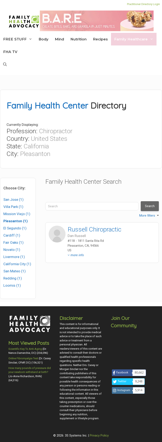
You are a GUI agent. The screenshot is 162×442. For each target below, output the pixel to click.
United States (49, 138)
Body (43, 39)
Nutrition (78, 39)
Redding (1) (12, 278)
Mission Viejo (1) (16, 214)
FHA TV (10, 52)
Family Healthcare (135, 39)
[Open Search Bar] (5, 64)
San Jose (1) (13, 199)
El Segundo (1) (15, 228)
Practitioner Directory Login (143, 4)
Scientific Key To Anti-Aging (25, 348)
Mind (59, 39)
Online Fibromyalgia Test (23, 358)
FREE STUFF (19, 39)
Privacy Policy (99, 435)
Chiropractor (55, 131)
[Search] (92, 206)
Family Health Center (47, 105)
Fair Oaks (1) (13, 242)
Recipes (100, 39)
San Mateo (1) (14, 271)
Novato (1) (11, 250)
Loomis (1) (12, 285)
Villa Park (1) (13, 207)
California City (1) (17, 264)
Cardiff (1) (11, 235)
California (36, 146)
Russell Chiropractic (94, 229)
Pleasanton (35, 153)
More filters (147, 215)
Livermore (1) (14, 257)
